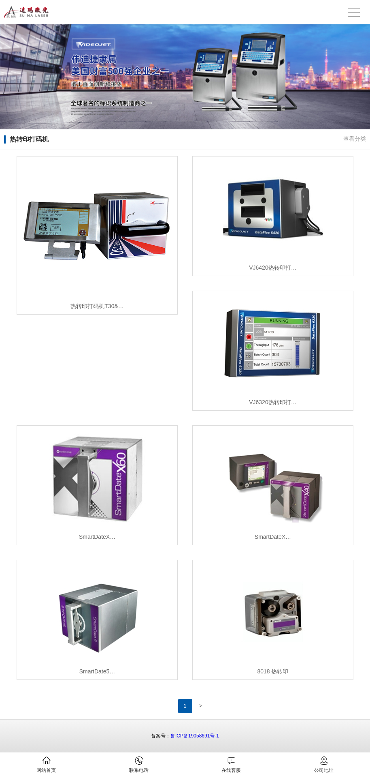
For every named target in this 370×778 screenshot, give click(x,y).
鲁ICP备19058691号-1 (194, 736)
